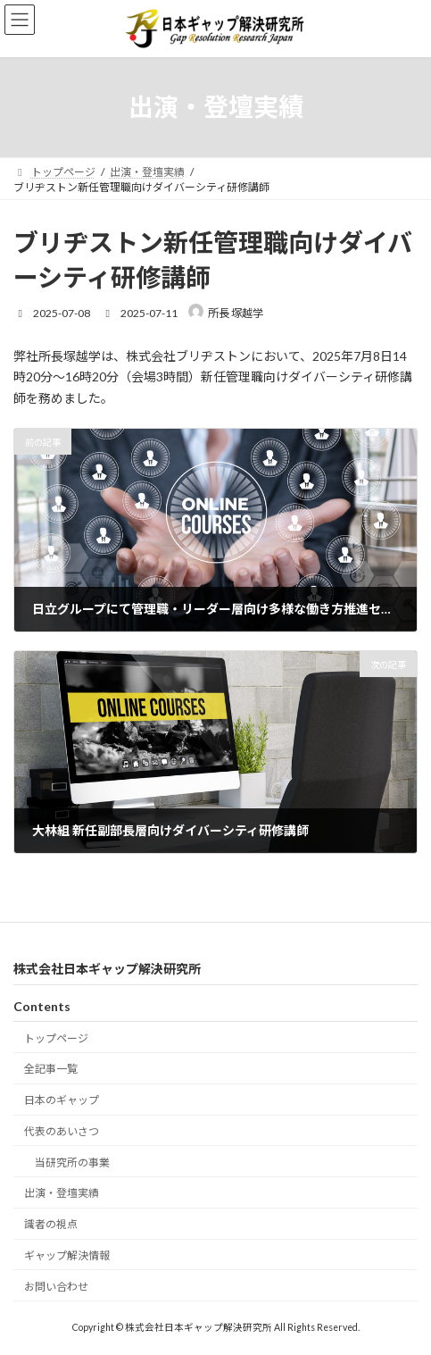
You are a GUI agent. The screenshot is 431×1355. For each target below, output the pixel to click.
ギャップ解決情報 (67, 1255)
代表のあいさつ (61, 1131)
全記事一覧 (51, 1068)
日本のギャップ (61, 1100)
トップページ (56, 1037)
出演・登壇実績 (61, 1193)
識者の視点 (51, 1224)
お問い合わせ (56, 1286)
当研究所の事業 (72, 1162)
